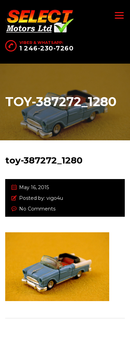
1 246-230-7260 (46, 48)
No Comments (37, 209)
